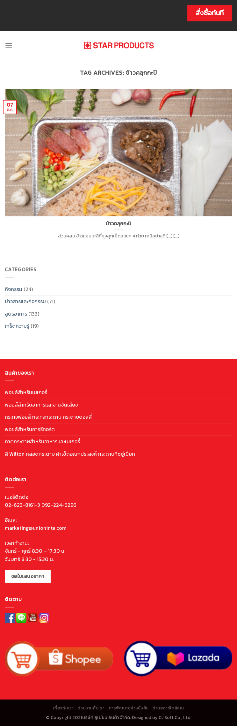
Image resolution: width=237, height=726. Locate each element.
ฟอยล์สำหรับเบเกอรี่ (26, 392)
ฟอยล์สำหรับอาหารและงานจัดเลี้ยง (41, 404)
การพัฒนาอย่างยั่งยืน (129, 708)
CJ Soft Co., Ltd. (175, 717)
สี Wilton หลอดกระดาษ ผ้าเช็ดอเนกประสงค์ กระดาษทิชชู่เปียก (70, 454)
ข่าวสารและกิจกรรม (25, 301)
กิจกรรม (13, 289)
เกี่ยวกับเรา (63, 708)
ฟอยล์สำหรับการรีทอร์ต (30, 429)
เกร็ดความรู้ (17, 326)
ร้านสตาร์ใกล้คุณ (168, 708)
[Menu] (8, 45)
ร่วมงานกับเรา (91, 708)
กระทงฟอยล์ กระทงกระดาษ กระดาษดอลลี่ (48, 417)
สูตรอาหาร (16, 314)
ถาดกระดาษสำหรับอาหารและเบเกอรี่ (42, 441)
